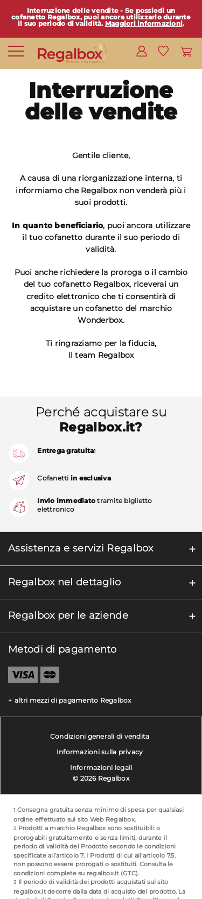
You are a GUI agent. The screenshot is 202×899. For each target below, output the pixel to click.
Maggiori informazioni (144, 23)
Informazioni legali (101, 767)
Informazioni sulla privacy (100, 752)
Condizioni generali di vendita (100, 736)
